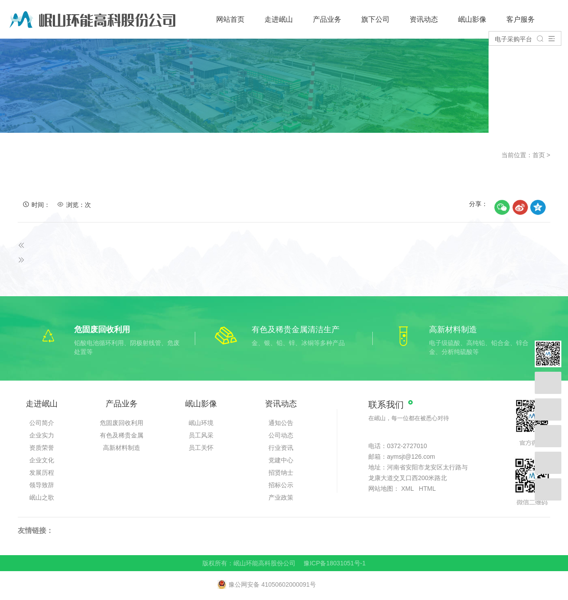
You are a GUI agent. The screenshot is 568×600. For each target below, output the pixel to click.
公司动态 (280, 435)
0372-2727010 (407, 445)
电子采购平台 (513, 39)
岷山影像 (472, 19)
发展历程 (41, 472)
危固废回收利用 (121, 422)
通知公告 (280, 422)
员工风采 (201, 435)
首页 (538, 155)
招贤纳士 (280, 472)
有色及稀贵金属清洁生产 (121, 436)
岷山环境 (201, 422)
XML (407, 488)
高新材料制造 (121, 447)
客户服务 (520, 19)
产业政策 (280, 497)
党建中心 (280, 460)
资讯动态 (424, 19)
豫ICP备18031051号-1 (335, 563)
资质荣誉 (41, 447)
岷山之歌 (41, 497)
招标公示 (280, 485)
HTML (427, 488)
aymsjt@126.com (411, 456)
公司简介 (41, 422)
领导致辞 (41, 485)
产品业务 (327, 19)
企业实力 (41, 435)
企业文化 (41, 460)
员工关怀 (201, 447)
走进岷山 (278, 19)
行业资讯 (280, 447)
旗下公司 (375, 19)
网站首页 (230, 19)
